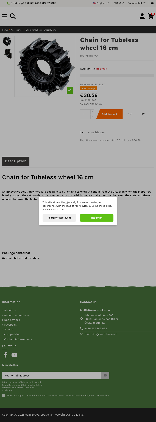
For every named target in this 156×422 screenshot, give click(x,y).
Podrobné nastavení (59, 217)
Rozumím (96, 217)
